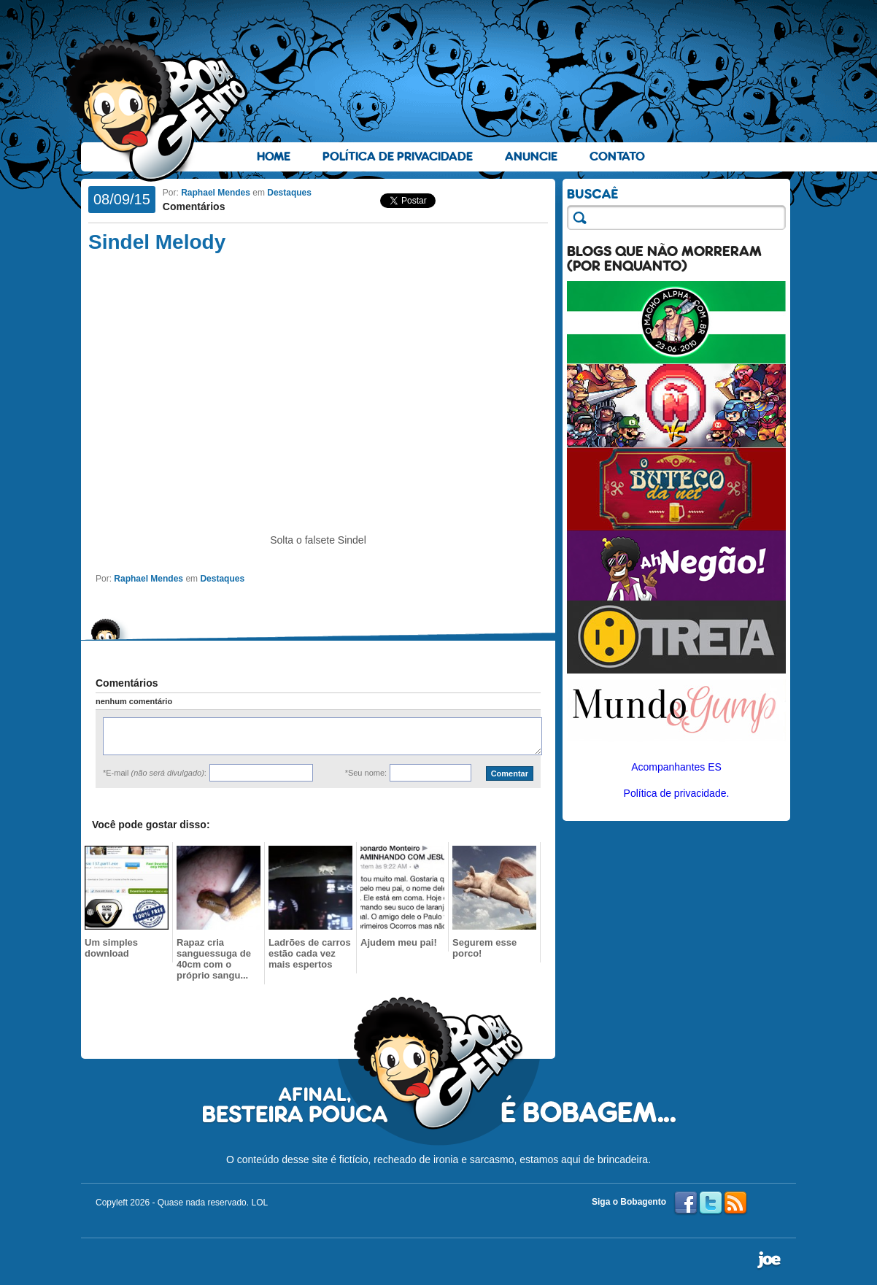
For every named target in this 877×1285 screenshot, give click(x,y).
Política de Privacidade (397, 156)
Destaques (289, 193)
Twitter (710, 1203)
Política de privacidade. (677, 793)
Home (273, 156)
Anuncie (531, 156)
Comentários (194, 206)
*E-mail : (154, 772)
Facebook (685, 1203)
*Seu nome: (366, 772)
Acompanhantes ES (676, 767)
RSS (735, 1203)
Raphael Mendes (215, 193)
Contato (617, 156)
